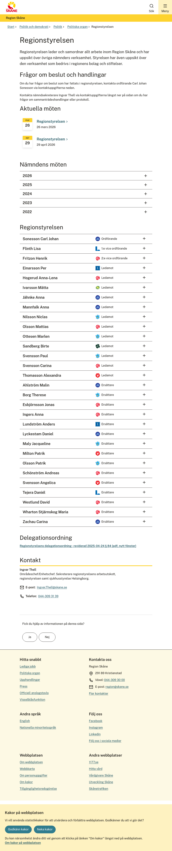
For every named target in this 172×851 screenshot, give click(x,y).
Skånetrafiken (98, 788)
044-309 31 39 (48, 596)
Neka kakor (45, 829)
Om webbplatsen (31, 762)
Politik (59, 27)
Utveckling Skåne (101, 782)
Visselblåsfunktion (32, 699)
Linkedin (94, 734)
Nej (47, 637)
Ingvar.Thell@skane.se (52, 587)
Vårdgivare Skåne (101, 775)
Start (12, 27)
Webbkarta (27, 769)
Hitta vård (95, 769)
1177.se (93, 762)
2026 (85, 176)
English (25, 721)
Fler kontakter (98, 693)
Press (23, 686)
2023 (85, 203)
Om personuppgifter (33, 775)
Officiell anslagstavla (34, 693)
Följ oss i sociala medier (105, 741)
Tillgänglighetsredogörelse (38, 788)
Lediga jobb (28, 666)
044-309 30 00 (114, 680)
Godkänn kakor (18, 829)
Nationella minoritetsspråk (38, 727)
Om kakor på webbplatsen (23, 843)
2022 (85, 212)
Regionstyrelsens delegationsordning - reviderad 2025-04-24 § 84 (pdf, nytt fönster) (78, 546)
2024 (85, 194)
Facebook (95, 721)
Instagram (96, 727)
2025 (85, 185)
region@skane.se (116, 686)
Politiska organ (79, 27)
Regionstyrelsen (53, 121)
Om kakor (26, 782)
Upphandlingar (30, 679)
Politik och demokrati (35, 27)
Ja (29, 637)
